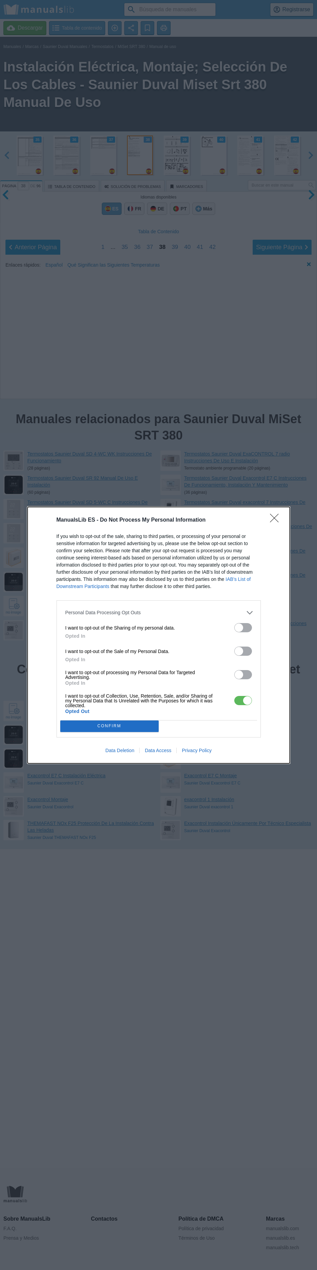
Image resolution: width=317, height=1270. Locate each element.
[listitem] (158, 612)
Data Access (158, 750)
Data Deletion (120, 750)
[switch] (243, 627)
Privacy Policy (196, 750)
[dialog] (159, 635)
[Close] (276, 520)
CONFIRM (109, 726)
